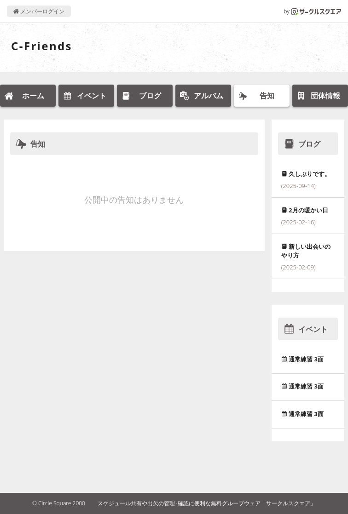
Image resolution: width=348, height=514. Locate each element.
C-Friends (41, 45)
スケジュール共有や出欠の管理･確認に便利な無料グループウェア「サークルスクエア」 (207, 503)
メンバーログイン (38, 11)
